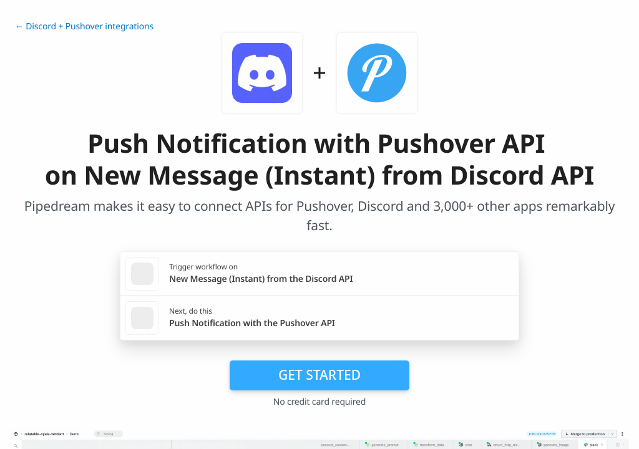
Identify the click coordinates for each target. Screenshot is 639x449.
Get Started (319, 375)
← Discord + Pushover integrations (84, 26)
